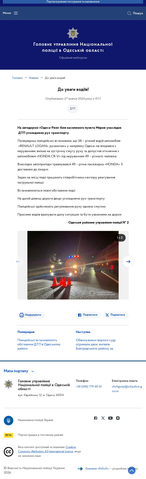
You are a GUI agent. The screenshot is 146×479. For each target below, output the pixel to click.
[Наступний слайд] (128, 261)
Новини (33, 78)
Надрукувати (33, 315)
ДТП (72, 108)
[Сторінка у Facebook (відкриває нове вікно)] (95, 418)
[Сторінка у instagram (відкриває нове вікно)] (118, 418)
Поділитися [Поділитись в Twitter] (118, 315)
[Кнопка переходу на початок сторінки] (132, 470)
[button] (19, 371)
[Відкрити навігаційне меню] (16, 13)
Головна (17, 78)
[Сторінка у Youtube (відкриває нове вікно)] (110, 418)
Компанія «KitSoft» (97, 468)
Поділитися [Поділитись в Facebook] (90, 315)
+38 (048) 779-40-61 (89, 386)
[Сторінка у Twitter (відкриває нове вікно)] (103, 418)
